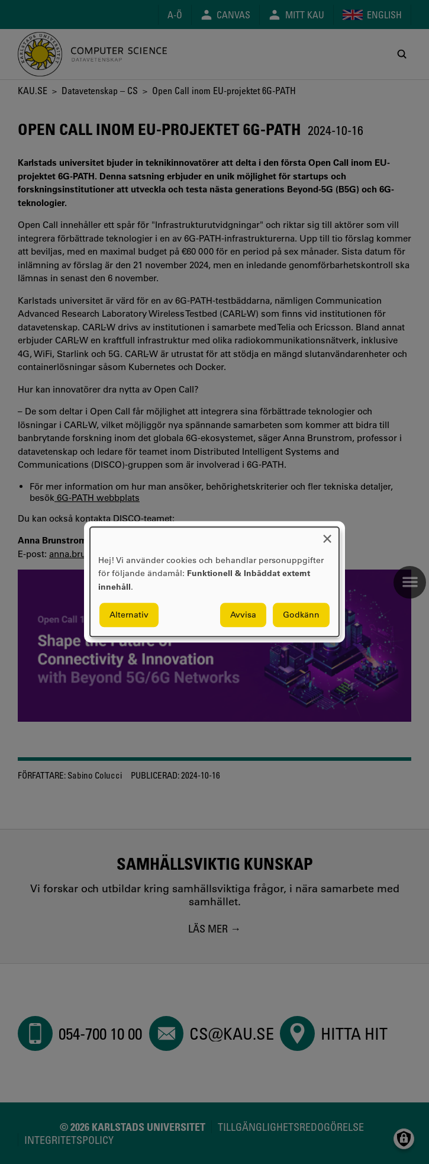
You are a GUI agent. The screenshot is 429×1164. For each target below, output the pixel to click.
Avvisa (243, 615)
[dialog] (214, 581)
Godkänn (301, 615)
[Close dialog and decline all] (327, 534)
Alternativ (129, 615)
